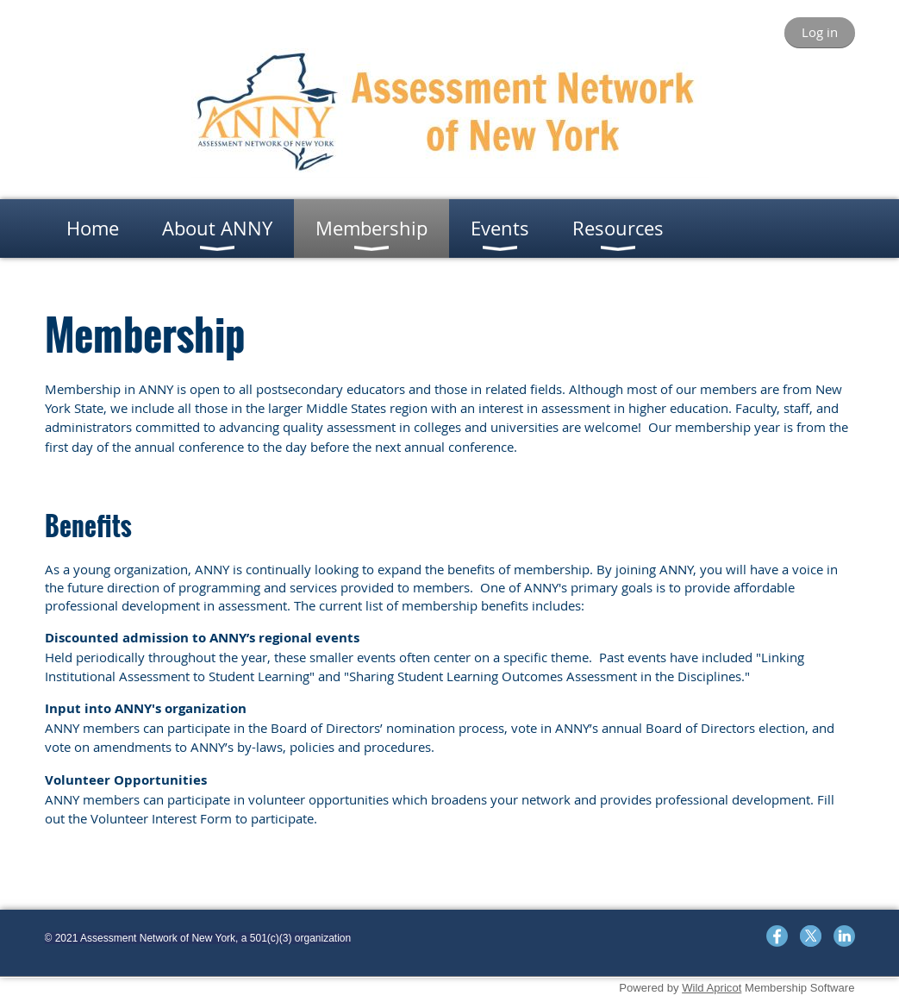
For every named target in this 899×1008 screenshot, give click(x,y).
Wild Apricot (711, 987)
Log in (820, 32)
